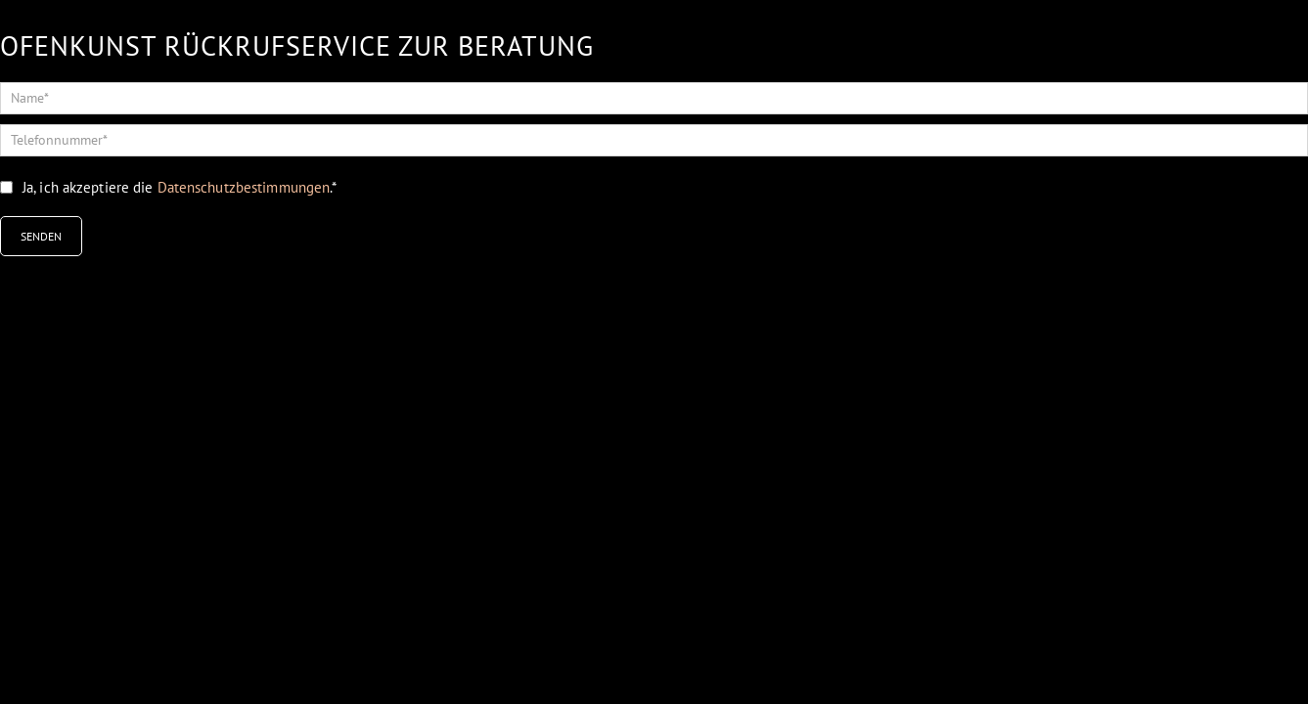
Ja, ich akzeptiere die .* (180, 187)
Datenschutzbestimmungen (244, 187)
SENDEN (41, 236)
